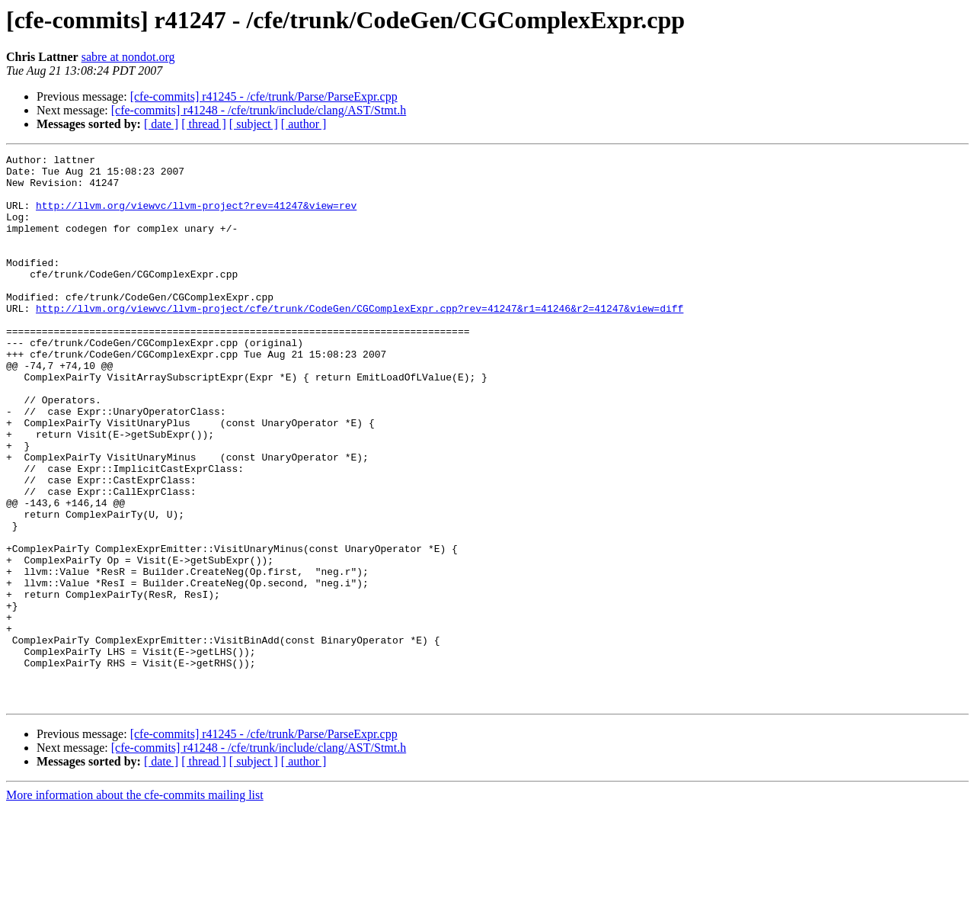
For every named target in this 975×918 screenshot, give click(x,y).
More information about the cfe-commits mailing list (135, 904)
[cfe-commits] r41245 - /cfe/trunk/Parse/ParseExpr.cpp (264, 96)
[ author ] (304, 123)
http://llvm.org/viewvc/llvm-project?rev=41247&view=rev (196, 216)
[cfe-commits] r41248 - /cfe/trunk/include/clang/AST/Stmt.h (258, 110)
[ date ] (161, 123)
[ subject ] (253, 123)
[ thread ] (203, 123)
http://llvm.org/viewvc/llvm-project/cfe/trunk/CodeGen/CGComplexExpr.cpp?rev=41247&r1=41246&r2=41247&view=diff (359, 340)
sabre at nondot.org (128, 56)
